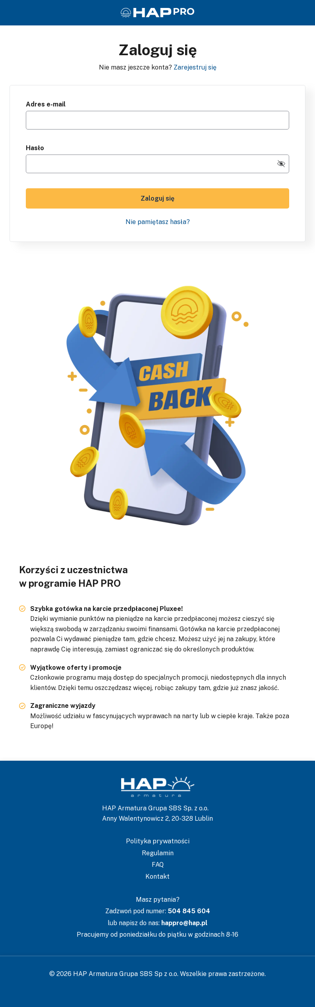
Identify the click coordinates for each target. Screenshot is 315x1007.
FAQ (158, 864)
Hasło (35, 148)
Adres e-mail (46, 104)
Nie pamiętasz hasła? (158, 222)
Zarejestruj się (195, 67)
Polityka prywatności (157, 841)
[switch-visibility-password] (281, 163)
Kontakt (157, 876)
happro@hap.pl (184, 923)
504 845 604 (189, 911)
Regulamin (158, 853)
